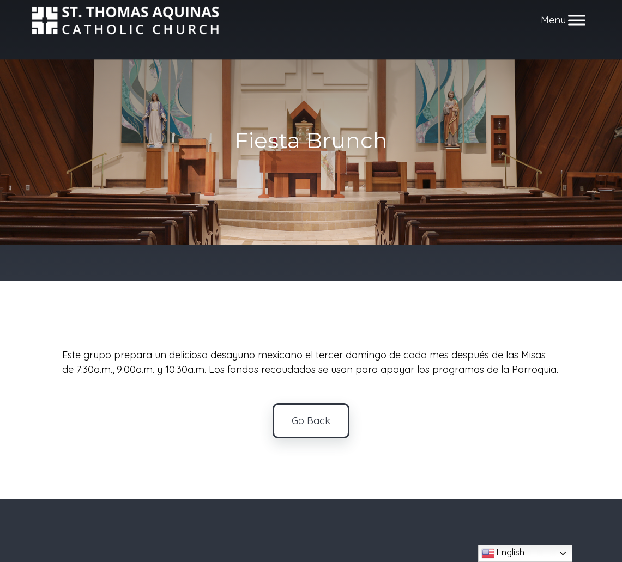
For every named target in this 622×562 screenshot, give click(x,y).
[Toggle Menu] (576, 20)
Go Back (311, 420)
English (502, 553)
